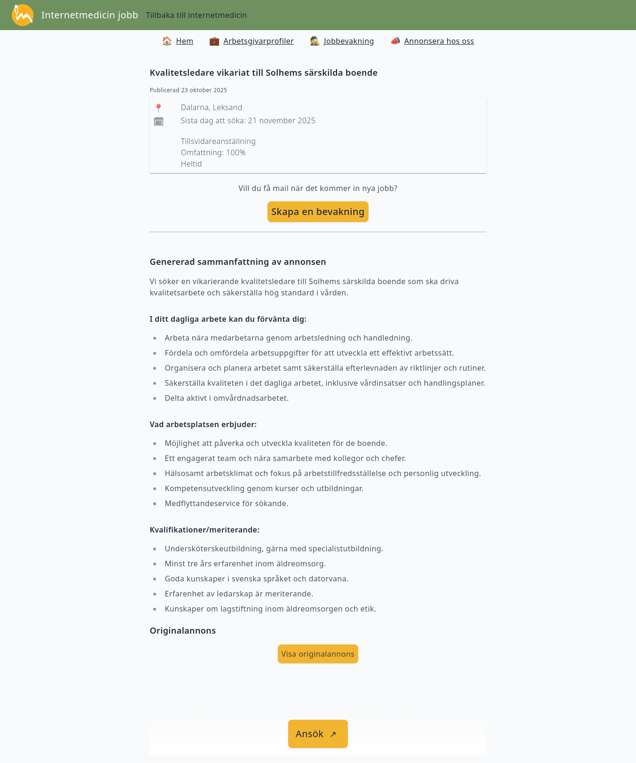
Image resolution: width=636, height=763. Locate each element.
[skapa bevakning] (318, 211)
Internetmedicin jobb (89, 14)
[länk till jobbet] (318, 734)
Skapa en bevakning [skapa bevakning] (318, 211)
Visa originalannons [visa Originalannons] (318, 654)
